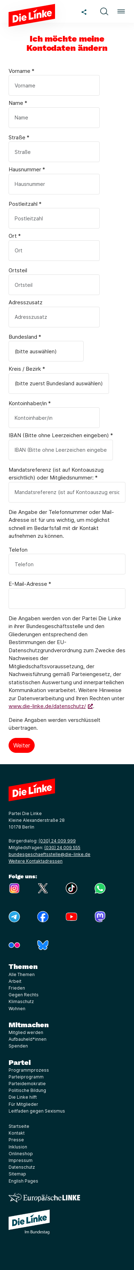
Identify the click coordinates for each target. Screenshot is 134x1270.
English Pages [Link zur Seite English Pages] (23, 1181)
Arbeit (15, 981)
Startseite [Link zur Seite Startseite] (19, 1126)
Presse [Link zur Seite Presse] (16, 1139)
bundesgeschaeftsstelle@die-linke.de (49, 854)
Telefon (18, 549)
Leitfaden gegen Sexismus (37, 1111)
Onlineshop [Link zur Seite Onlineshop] (21, 1153)
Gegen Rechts (24, 994)
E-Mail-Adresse (30, 583)
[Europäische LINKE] (44, 1197)
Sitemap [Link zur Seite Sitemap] (17, 1174)
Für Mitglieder (23, 1104)
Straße (19, 137)
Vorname (21, 71)
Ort (15, 235)
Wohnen (17, 1008)
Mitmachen (29, 1024)
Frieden (17, 988)
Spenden (18, 1046)
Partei (20, 1062)
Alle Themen (22, 974)
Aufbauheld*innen (27, 1039)
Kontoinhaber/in (30, 403)
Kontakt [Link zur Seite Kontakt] (17, 1133)
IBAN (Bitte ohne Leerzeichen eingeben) (61, 435)
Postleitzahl (25, 203)
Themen (23, 966)
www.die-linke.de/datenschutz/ (47, 706)
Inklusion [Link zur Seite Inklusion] (18, 1147)
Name (18, 103)
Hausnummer (27, 169)
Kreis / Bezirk (27, 368)
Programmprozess (29, 1070)
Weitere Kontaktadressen (36, 861)
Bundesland (25, 336)
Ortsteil (18, 270)
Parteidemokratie (27, 1083)
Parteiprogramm (26, 1076)
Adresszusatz (26, 302)
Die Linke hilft (23, 1097)
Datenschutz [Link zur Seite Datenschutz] (22, 1167)
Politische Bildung (27, 1090)
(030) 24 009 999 (57, 840)
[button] (104, 11)
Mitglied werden (26, 1032)
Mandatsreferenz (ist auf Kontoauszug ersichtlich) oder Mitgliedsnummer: (56, 473)
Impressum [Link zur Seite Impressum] (21, 1160)
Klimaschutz (21, 1001)
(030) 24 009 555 (62, 847)
